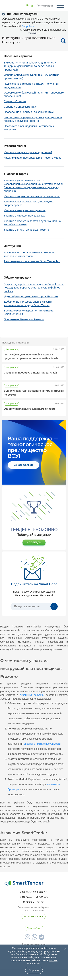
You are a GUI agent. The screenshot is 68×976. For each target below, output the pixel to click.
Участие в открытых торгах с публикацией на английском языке (32, 222)
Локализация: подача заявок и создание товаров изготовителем (29, 254)
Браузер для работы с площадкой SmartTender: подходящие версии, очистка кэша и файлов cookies (34, 288)
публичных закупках (32, 694)
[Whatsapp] (34, 938)
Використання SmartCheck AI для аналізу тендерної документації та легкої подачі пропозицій (30, 66)
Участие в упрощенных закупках (24, 215)
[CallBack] (34, 916)
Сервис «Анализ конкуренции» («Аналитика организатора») (31, 76)
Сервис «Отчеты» (15, 101)
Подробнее (28, 26)
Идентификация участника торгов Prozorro (31, 296)
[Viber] (27, 938)
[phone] (34, 892)
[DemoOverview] (34, 928)
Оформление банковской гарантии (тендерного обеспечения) (34, 94)
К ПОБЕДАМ (33, 542)
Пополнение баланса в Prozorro (24, 319)
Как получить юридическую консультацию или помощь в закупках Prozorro (33, 119)
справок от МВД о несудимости (42, 743)
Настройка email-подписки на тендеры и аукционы (29, 127)
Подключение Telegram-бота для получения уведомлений (31, 85)
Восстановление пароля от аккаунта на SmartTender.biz (28, 312)
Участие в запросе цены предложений (28, 152)
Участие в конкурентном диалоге (25, 210)
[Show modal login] (29, 5)
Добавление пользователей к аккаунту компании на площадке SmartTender (28, 303)
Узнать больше (23, 465)
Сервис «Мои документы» (20, 106)
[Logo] (7, 5)
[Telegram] (41, 938)
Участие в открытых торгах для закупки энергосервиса (28, 203)
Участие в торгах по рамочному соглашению (32, 196)
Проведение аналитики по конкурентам (28, 111)
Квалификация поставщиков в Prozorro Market (33, 157)
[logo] (24, 883)
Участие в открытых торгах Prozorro (26, 229)
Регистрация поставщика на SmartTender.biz (32, 261)
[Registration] (44, 5)
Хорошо (34, 970)
